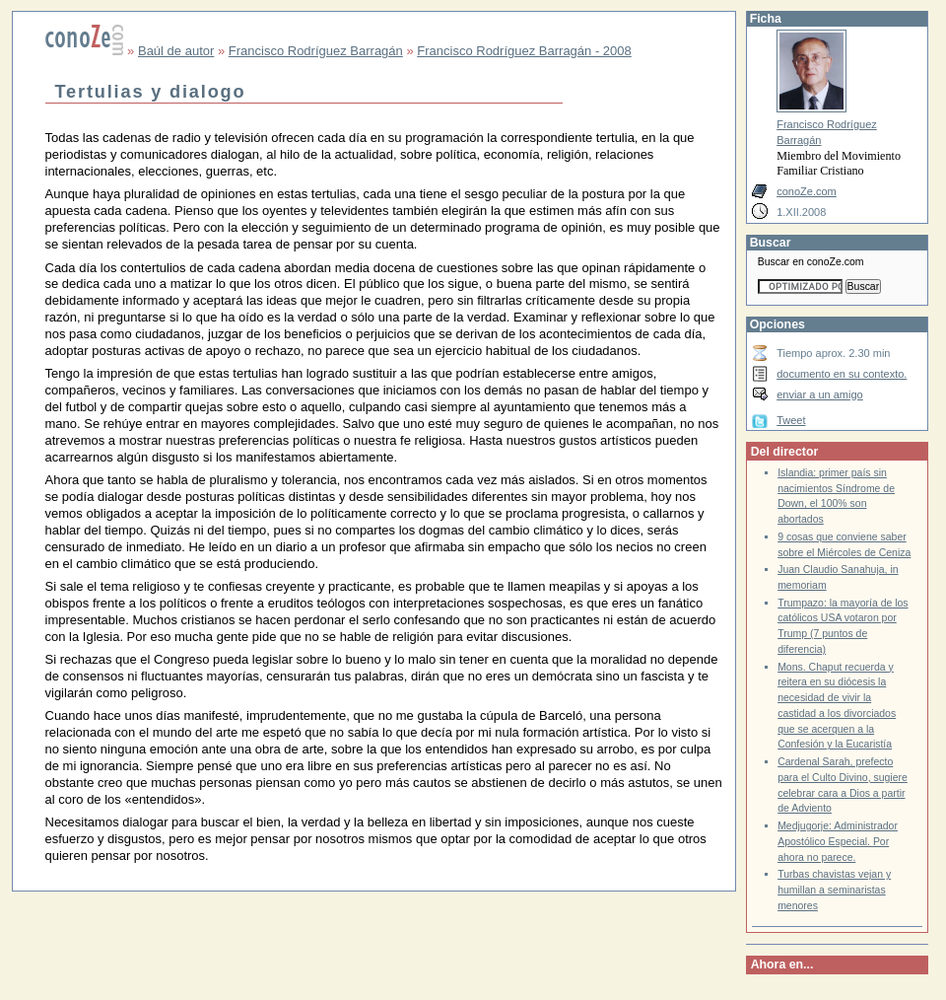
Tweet (791, 420)
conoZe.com (807, 191)
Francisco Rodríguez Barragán (316, 50)
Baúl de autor (176, 50)
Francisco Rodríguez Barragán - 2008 (524, 50)
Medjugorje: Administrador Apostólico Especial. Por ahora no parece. (837, 841)
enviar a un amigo (820, 394)
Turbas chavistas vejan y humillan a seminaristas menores (834, 889)
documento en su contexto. (842, 374)
